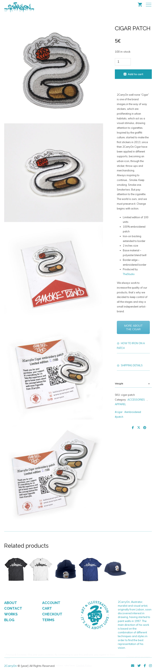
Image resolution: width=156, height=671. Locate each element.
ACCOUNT (51, 603)
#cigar (118, 412)
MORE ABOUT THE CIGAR (133, 327)
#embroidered (132, 412)
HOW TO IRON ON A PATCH (131, 346)
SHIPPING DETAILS (132, 365)
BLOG (9, 620)
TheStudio (129, 274)
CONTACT (13, 608)
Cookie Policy (84, 665)
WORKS (11, 614)
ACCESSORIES (136, 399)
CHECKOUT (52, 614)
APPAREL (120, 404)
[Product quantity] (123, 61)
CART (47, 608)
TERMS (48, 620)
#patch (119, 416)
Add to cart (135, 74)
